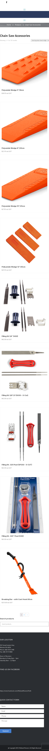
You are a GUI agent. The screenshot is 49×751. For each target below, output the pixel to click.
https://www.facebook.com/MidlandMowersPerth (15, 691)
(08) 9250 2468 (9, 650)
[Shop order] (40, 40)
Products (18, 25)
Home (9, 25)
